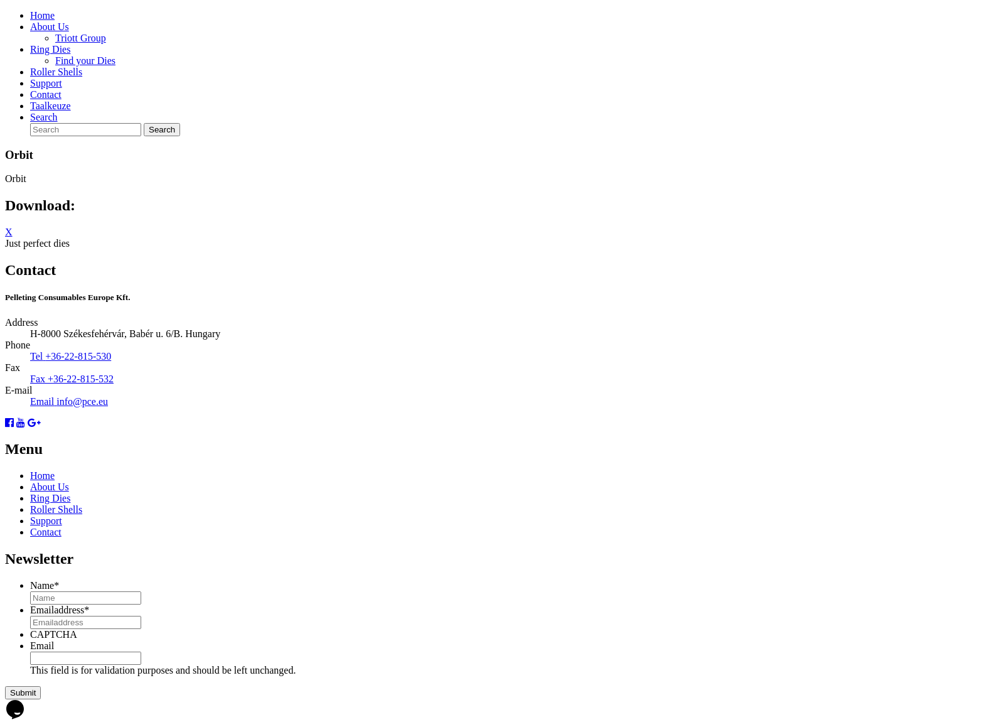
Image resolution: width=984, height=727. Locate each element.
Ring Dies (50, 49)
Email (42, 645)
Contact (46, 94)
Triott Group (80, 38)
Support (46, 83)
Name (44, 585)
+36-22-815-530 (78, 356)
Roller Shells (56, 72)
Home (42, 15)
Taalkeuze (50, 105)
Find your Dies (85, 60)
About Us (49, 26)
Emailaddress (59, 610)
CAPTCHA (53, 634)
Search (44, 117)
